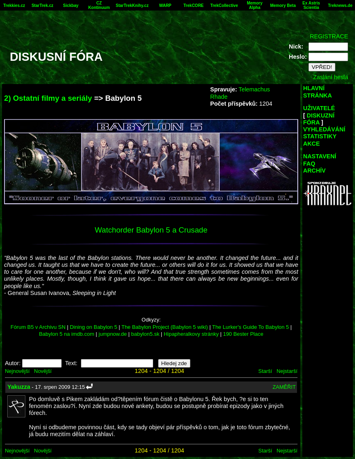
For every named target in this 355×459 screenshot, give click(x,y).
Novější (42, 371)
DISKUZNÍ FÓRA (319, 119)
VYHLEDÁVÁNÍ (324, 129)
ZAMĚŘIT (284, 387)
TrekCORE (193, 5)
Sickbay (70, 5)
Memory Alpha (254, 5)
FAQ (309, 163)
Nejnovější (17, 371)
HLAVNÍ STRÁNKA (317, 91)
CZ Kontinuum (99, 5)
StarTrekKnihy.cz (132, 5)
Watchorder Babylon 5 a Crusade (151, 230)
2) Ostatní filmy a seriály (48, 98)
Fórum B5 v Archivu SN (38, 327)
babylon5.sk (145, 334)
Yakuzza (18, 387)
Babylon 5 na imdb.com (66, 334)
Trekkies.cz (14, 5)
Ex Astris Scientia (311, 5)
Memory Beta (283, 5)
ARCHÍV (314, 170)
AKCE (311, 143)
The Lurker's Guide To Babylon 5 (250, 327)
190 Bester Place (243, 334)
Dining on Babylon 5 (93, 327)
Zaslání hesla (330, 77)
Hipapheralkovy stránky (191, 334)
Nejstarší (287, 371)
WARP (165, 5)
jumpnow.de (112, 334)
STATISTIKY (320, 136)
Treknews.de (340, 5)
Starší (265, 371)
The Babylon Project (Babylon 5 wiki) (164, 327)
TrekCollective (224, 5)
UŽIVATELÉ (319, 108)
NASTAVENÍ (319, 156)
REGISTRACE (329, 36)
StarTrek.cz (42, 5)
